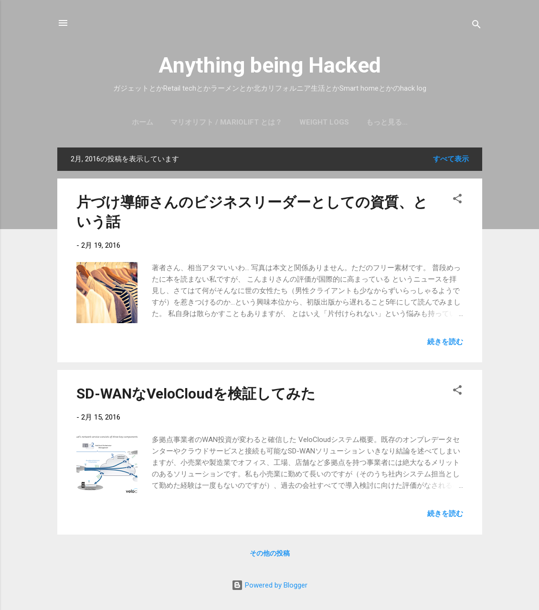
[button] (457, 200)
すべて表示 (451, 159)
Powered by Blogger (269, 585)
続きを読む (445, 341)
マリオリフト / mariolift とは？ (226, 122)
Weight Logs (324, 122)
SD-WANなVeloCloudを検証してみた (196, 393)
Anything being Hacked (270, 65)
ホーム (142, 122)
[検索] (476, 26)
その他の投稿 (270, 553)
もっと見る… (387, 122)
